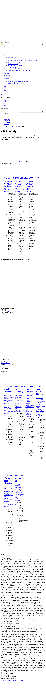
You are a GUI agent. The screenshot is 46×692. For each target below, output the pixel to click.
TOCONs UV (22, 59)
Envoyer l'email (5, 311)
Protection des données (17, 680)
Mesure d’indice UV (14, 69)
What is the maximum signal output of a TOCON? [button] (15, 618)
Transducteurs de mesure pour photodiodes (20, 70)
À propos (7, 75)
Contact (6, 78)
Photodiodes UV (12, 57)
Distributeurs (11, 80)
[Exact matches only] (1, 47)
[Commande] (35, 162)
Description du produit (9, 190)
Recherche (7, 73)
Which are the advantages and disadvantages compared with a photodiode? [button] (22, 565)
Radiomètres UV (13, 64)
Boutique (7, 56)
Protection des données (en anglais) (18, 81)
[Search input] (22, 42)
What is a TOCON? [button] (6, 558)
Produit (8, 127)
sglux (2, 94)
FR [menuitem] (5, 105)
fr (1, 51)
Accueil (3, 127)
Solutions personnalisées (15, 65)
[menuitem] (5, 86)
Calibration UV (12, 67)
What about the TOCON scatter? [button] (10, 633)
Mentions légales (13, 83)
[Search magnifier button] (44, 44)
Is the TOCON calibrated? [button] (8, 595)
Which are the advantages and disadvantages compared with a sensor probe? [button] (23, 582)
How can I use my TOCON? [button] (9, 626)
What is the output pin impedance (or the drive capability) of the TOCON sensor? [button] (22, 656)
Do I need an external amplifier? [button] (10, 623)
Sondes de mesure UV (14, 62)
